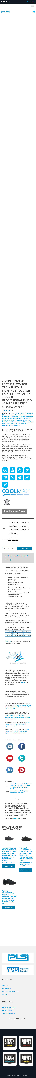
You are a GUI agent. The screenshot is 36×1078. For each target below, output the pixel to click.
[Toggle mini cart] (34, 12)
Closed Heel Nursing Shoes (24, 422)
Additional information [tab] (22, 556)
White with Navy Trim (21, 791)
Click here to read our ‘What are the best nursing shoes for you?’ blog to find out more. (18, 706)
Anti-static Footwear (14, 418)
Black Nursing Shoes (8, 422)
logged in (16, 818)
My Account (31, 2)
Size (4, 528)
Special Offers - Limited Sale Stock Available (15, 424)
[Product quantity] (8, 548)
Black (11, 791)
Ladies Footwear (7, 423)
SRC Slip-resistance (8, 420)
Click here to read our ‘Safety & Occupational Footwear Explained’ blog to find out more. (17, 717)
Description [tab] (8, 556)
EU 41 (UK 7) (20, 787)
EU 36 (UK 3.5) (15, 783)
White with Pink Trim (17, 792)
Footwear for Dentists (16, 415)
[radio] (13, 522)
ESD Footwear (26, 418)
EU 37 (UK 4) (24, 783)
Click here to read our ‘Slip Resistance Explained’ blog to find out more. (17, 724)
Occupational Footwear (23, 420)
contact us (23, 682)
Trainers (16, 423)
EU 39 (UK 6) (21, 785)
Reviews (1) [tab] (8, 560)
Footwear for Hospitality (18, 416)
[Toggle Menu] (32, 6)
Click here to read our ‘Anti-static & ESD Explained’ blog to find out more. (17, 731)
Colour (5, 540)
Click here (8, 641)
